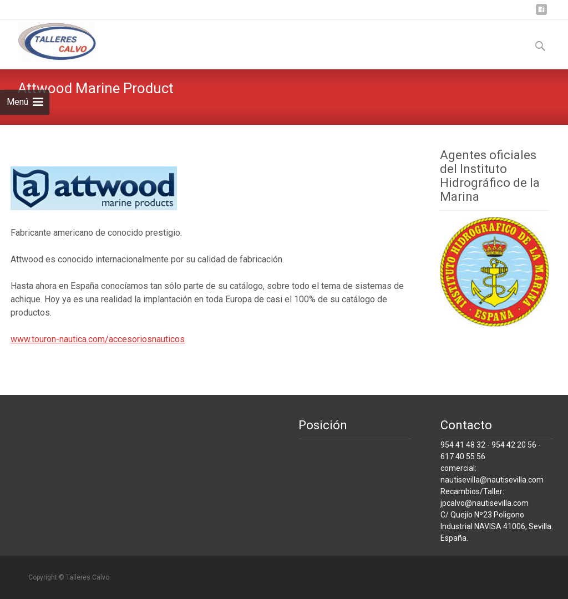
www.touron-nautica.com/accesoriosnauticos (98, 339)
